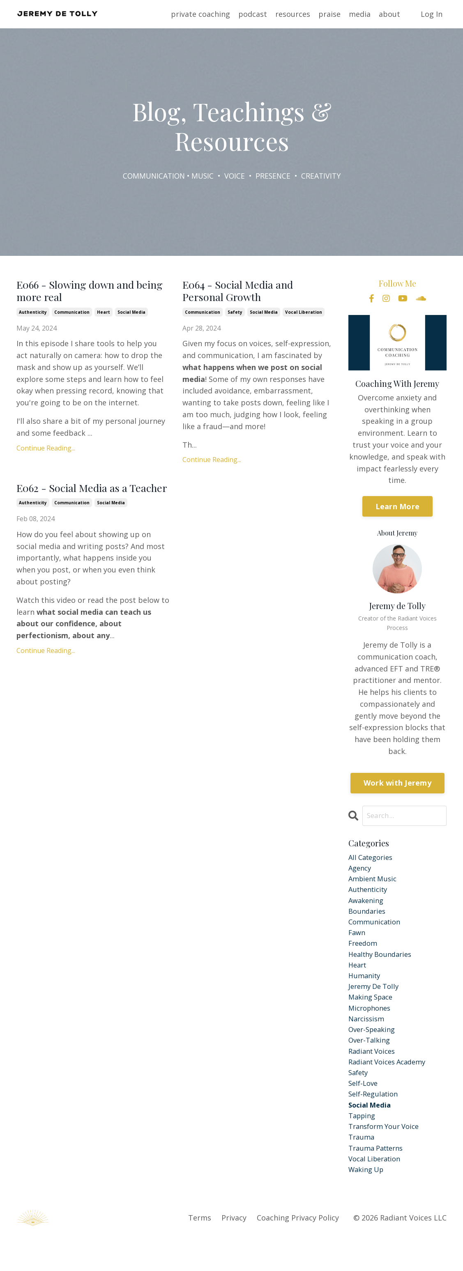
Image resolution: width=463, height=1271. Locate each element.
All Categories (372, 859)
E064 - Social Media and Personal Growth (248, 293)
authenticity (33, 317)
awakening (367, 906)
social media (131, 317)
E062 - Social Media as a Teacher (82, 502)
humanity (365, 989)
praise (329, 14)
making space (372, 1012)
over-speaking (374, 1048)
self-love (364, 1107)
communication (72, 317)
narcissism (367, 1036)
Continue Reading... (45, 452)
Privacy (233, 1250)
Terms (199, 1250)
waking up (367, 1202)
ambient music (374, 882)
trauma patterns (378, 1178)
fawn (357, 942)
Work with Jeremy (397, 783)
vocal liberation (303, 317)
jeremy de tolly (375, 1001)
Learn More (397, 507)
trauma (362, 1166)
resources (292, 14)
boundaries (368, 918)
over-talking (371, 1060)
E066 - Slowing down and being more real (87, 293)
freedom (364, 953)
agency (360, 871)
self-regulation (375, 1119)
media (360, 14)
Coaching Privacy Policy (298, 1250)
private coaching (200, 14)
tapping (363, 1142)
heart (103, 317)
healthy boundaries (383, 965)
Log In (431, 14)
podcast (252, 14)
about (389, 14)
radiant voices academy (391, 1083)
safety (235, 317)
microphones (371, 1024)
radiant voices (374, 1071)
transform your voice (387, 1154)
